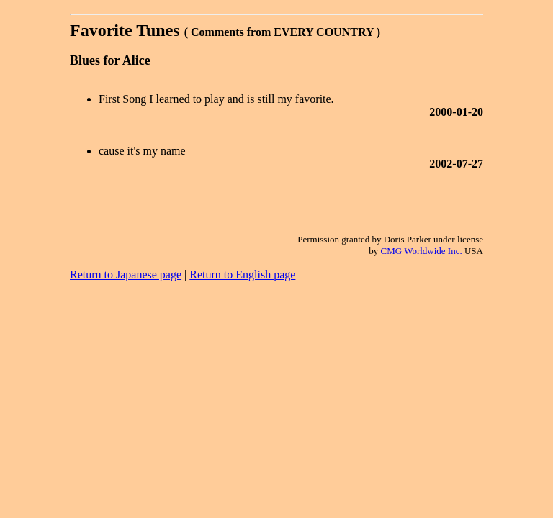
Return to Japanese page (125, 274)
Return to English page (242, 274)
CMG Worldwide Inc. (421, 250)
